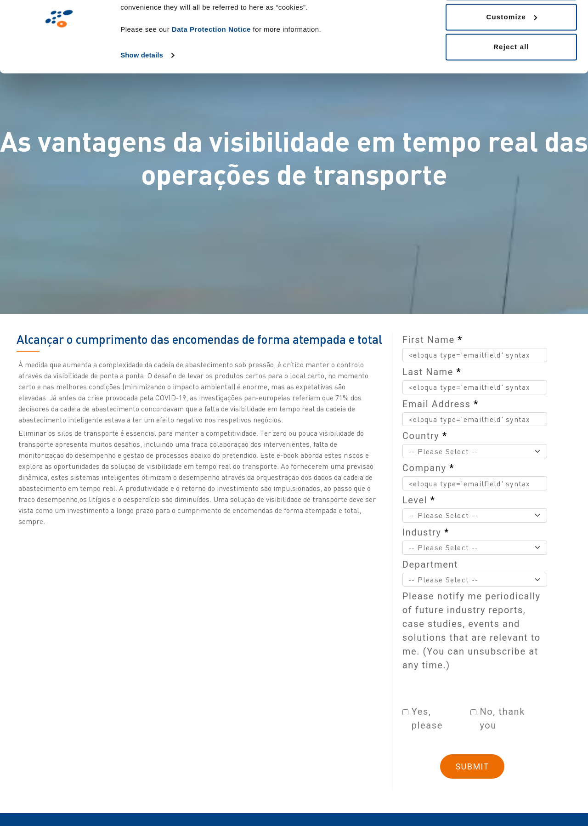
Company (428, 467)
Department (430, 564)
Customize (511, 54)
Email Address (440, 404)
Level (418, 500)
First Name (432, 339)
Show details (141, 93)
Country (424, 435)
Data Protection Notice (211, 67)
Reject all (511, 84)
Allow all (511, 24)
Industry (425, 532)
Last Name (431, 371)
